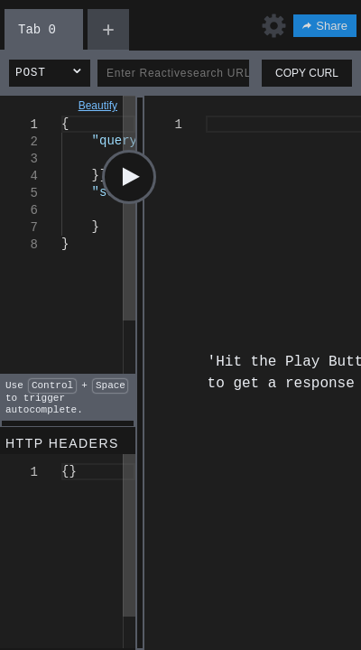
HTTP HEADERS (62, 443)
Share (324, 25)
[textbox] (61, 463)
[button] (49, 73)
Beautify (98, 105)
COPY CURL (306, 73)
